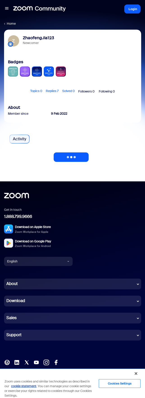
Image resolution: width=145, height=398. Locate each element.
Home (11, 24)
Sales (11, 318)
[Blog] (7, 362)
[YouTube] (36, 362)
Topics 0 (36, 91)
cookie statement (23, 386)
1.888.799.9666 (18, 216)
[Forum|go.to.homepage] (39, 9)
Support (13, 335)
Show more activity (71, 156)
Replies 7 (52, 91)
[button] (6, 9)
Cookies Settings (119, 383)
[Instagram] (46, 362)
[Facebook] (56, 362)
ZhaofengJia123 (38, 37)
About (12, 283)
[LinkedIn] (17, 362)
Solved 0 (68, 91)
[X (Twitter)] (27, 362)
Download (15, 300)
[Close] (136, 373)
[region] (72, 383)
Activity (19, 139)
